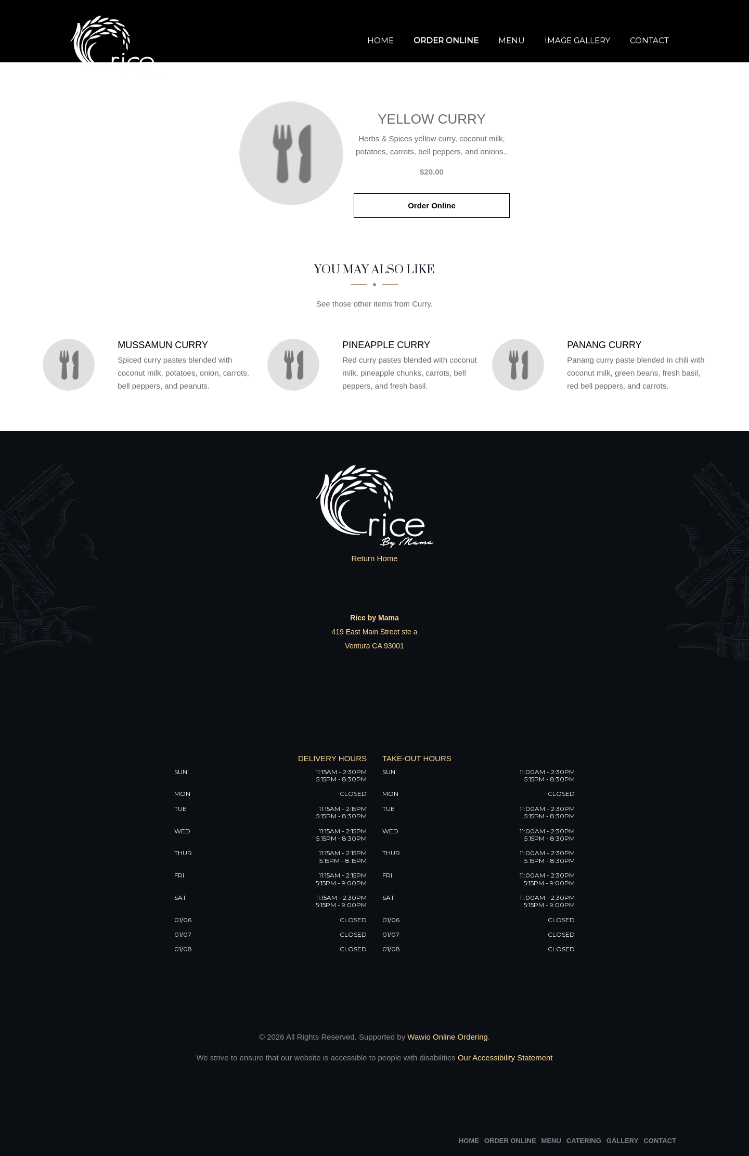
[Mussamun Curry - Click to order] (71, 365)
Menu (511, 40)
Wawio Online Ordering (447, 1036)
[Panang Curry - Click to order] (520, 365)
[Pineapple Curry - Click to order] (296, 365)
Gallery (622, 1141)
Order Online (446, 40)
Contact (649, 40)
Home (380, 40)
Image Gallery (577, 40)
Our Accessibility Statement (504, 1057)
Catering (583, 1141)
